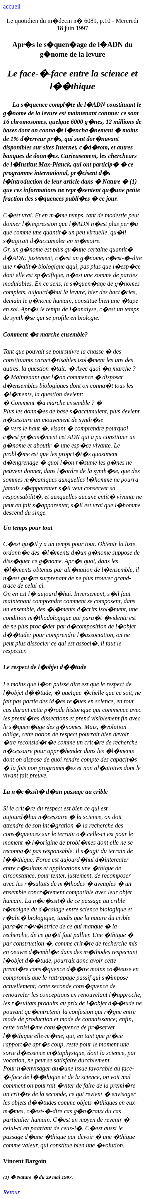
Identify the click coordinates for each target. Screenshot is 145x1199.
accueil (11, 6)
